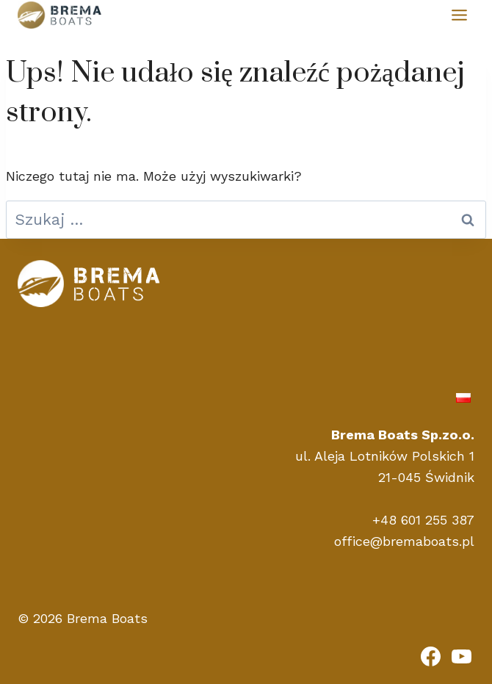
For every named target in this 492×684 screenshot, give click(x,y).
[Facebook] (431, 656)
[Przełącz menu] (459, 15)
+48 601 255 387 (423, 520)
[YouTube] (461, 656)
